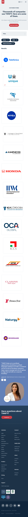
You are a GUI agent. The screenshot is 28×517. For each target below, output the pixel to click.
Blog (15, 464)
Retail (2, 437)
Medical (2, 451)
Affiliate (16, 474)
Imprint (2, 513)
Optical (2, 457)
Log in (16, 435)
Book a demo (17, 439)
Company (16, 458)
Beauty (2, 449)
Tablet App (17, 448)
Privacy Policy (17, 513)
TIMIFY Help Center (5, 486)
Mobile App (17, 450)
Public (2, 447)
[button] (2, 380)
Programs (16, 472)
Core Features (4, 464)
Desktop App (17, 446)
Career (16, 460)
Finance (2, 439)
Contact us (6, 417)
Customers (17, 462)
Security (2, 470)
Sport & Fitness (4, 453)
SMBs (2, 433)
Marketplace (3, 468)
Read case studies (14, 25)
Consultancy (3, 455)
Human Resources (4, 443)
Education (3, 445)
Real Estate (3, 441)
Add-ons (3, 466)
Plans (2, 478)
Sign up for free (18, 433)
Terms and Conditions (10, 513)
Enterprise (3, 435)
